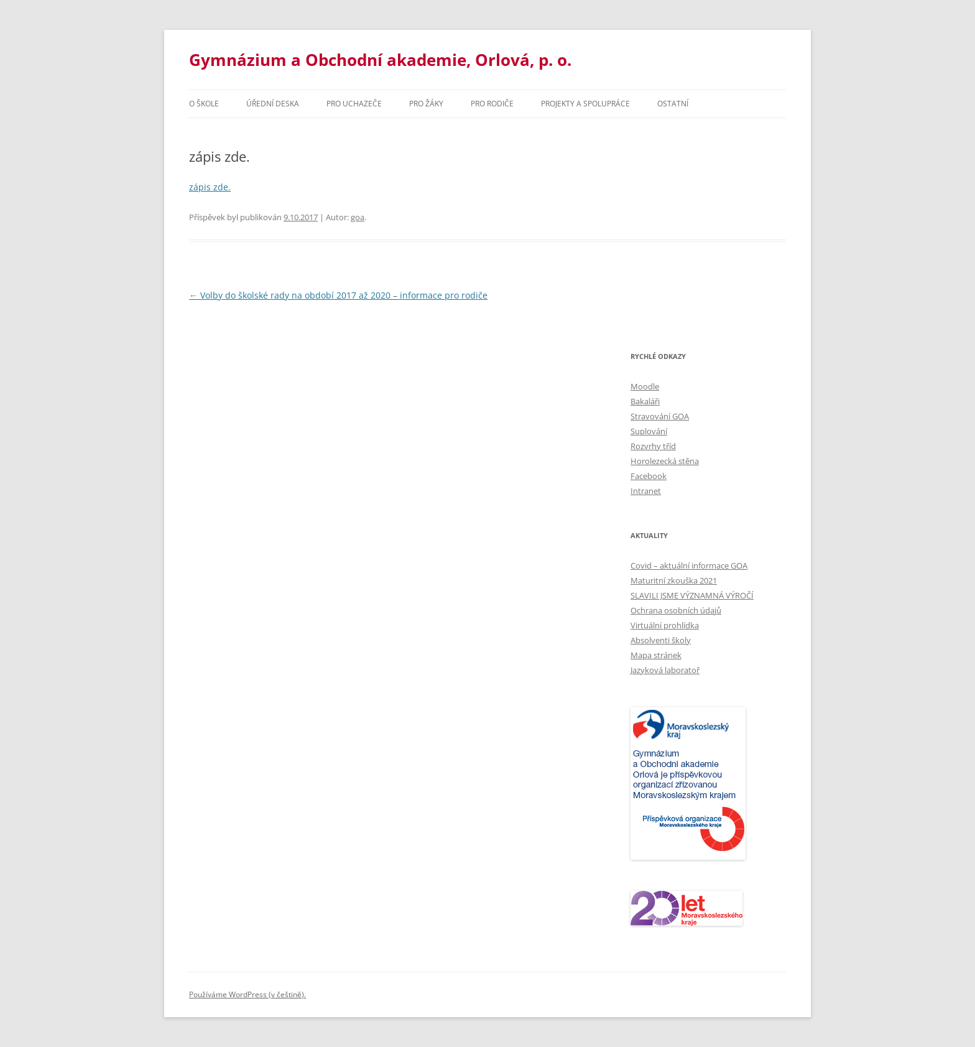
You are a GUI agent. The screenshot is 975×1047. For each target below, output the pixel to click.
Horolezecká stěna (665, 461)
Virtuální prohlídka (665, 625)
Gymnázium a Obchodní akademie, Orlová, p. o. (380, 60)
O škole (204, 103)
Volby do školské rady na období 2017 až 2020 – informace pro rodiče (338, 295)
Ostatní (672, 103)
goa (357, 217)
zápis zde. (210, 187)
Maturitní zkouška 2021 (674, 580)
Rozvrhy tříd (653, 446)
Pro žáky (426, 103)
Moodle (645, 386)
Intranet (646, 490)
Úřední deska (272, 103)
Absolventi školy (661, 640)
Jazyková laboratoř (665, 670)
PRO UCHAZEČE (354, 103)
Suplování (649, 431)
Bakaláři (645, 401)
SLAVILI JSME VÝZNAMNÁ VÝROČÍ (692, 595)
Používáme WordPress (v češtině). (247, 994)
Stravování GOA (660, 416)
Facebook (649, 476)
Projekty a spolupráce (585, 103)
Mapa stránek (656, 655)
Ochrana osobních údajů (676, 610)
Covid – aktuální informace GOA (689, 565)
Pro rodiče (492, 103)
